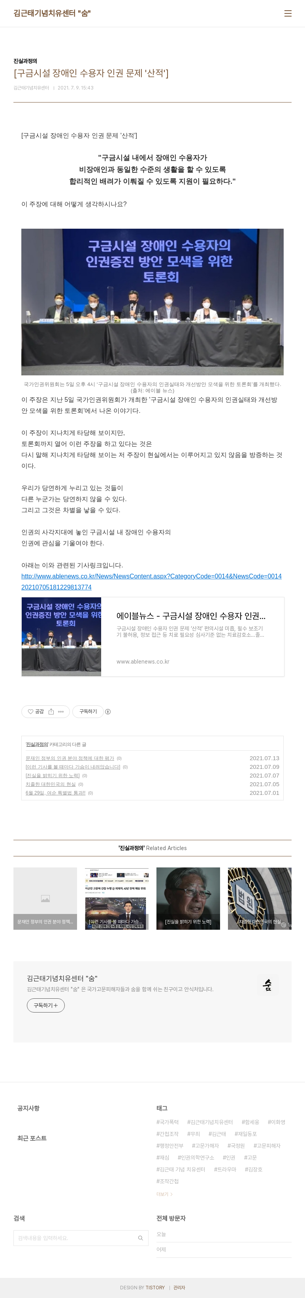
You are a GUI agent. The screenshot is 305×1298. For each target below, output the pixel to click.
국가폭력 (169, 1122)
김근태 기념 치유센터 (182, 1169)
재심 (164, 1157)
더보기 (162, 1194)
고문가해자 (207, 1146)
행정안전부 (171, 1146)
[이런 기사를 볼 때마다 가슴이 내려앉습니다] (73, 767)
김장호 (255, 1169)
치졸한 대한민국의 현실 (51, 784)
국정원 (238, 1146)
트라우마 (226, 1169)
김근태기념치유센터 (211, 1122)
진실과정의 (37, 744)
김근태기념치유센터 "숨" (52, 13)
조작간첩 (169, 1181)
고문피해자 (269, 1146)
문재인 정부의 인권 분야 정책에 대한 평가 (70, 758)
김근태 (219, 1134)
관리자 (179, 1288)
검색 (140, 1238)
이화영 (278, 1122)
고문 (252, 1157)
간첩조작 (169, 1134)
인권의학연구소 (197, 1157)
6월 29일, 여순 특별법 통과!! (55, 793)
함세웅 (252, 1122)
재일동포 (247, 1134)
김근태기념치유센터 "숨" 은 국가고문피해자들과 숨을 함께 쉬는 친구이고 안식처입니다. (120, 989)
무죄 (195, 1134)
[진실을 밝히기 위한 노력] (53, 775)
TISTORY (155, 1288)
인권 (230, 1157)
